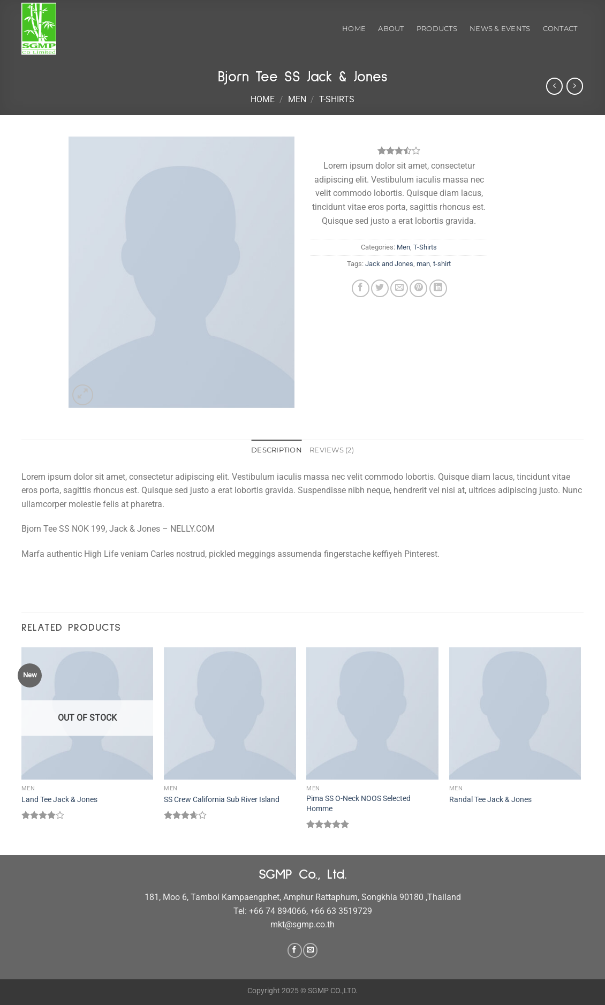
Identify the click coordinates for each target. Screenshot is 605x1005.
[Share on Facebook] (360, 288)
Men (297, 99)
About (391, 29)
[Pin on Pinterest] (418, 288)
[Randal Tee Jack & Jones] (515, 713)
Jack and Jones (389, 264)
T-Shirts (336, 99)
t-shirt (442, 264)
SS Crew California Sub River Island (221, 799)
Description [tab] (276, 450)
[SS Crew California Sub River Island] (230, 713)
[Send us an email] (310, 950)
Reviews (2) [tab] (331, 450)
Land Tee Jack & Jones (59, 799)
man (423, 264)
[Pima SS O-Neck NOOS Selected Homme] (372, 713)
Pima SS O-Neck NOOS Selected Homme (358, 803)
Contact (560, 29)
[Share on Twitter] (380, 288)
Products (437, 29)
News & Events (500, 29)
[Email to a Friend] (399, 288)
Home (354, 29)
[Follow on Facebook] (295, 950)
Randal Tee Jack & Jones (490, 799)
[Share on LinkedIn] (438, 288)
